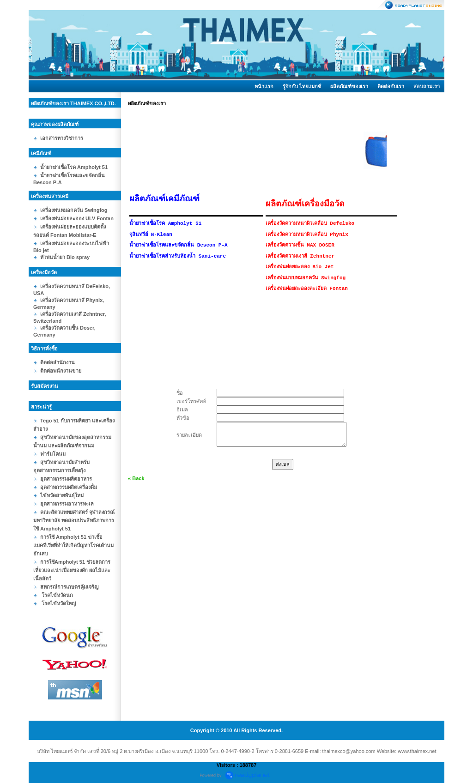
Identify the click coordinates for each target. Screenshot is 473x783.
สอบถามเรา (426, 86)
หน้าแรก (264, 86)
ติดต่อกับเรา (390, 86)
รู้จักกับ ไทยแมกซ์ (302, 86)
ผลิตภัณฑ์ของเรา (349, 86)
